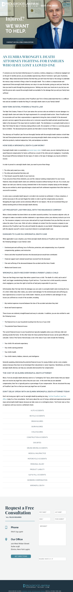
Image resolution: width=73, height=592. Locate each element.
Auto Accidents (37, 410)
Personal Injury (37, 464)
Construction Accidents (37, 437)
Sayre (29, 591)
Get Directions (21, 556)
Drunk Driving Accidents (37, 448)
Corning (24, 591)
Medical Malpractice (37, 453)
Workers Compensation (37, 480)
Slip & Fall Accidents (37, 475)
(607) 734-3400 (49, 5)
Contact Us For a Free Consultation (20, 41)
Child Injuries (37, 432)
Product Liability (37, 469)
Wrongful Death (37, 485)
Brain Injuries (37, 421)
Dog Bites (37, 443)
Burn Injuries (37, 427)
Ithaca (43, 591)
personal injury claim (34, 150)
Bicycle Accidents (37, 416)
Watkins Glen (36, 591)
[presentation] (52, 552)
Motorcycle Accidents (37, 459)
